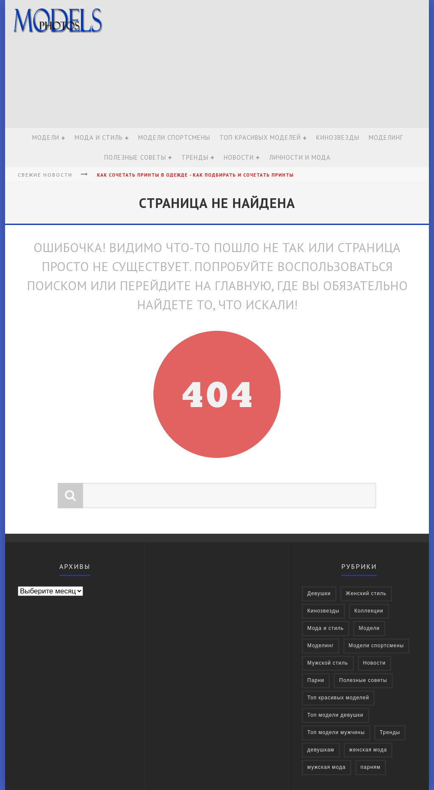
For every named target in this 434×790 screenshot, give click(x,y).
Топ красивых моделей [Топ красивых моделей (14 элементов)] (338, 698)
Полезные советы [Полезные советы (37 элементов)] (363, 680)
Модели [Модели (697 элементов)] (369, 628)
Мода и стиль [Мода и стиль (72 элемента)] (325, 628)
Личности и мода (300, 157)
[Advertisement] (270, 64)
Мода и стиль (99, 137)
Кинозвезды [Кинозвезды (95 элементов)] (323, 611)
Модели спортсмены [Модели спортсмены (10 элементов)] (376, 646)
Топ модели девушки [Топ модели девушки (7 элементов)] (335, 715)
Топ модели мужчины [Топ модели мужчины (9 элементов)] (336, 732)
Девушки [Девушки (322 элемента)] (319, 593)
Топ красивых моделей (260, 137)
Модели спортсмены (174, 137)
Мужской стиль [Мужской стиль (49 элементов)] (327, 663)
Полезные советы (135, 157)
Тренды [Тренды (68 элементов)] (390, 732)
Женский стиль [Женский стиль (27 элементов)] (366, 593)
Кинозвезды (337, 137)
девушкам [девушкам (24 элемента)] (320, 750)
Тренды (195, 157)
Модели (45, 137)
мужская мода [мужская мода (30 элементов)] (326, 767)
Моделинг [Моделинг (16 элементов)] (320, 646)
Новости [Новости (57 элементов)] (374, 663)
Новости (239, 157)
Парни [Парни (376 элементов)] (315, 680)
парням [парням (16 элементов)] (371, 767)
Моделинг (386, 137)
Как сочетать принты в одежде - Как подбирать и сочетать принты (195, 175)
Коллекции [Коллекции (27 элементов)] (369, 611)
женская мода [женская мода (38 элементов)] (368, 750)
